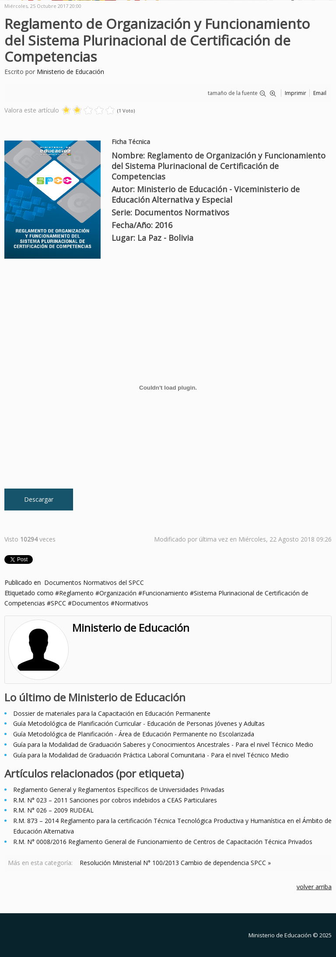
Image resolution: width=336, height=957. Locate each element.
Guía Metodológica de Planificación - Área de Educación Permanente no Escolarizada (133, 734)
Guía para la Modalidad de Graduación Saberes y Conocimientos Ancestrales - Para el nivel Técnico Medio (163, 744)
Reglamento (76, 593)
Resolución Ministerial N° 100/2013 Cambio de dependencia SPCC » (175, 862)
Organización (117, 593)
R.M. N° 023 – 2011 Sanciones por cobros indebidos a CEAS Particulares (115, 800)
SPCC (58, 603)
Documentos (90, 603)
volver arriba (314, 887)
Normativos (131, 603)
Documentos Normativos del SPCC (94, 582)
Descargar (38, 499)
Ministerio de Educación (70, 71)
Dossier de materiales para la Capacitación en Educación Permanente (111, 713)
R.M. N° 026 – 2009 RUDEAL (53, 810)
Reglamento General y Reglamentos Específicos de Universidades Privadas (118, 789)
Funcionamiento (165, 593)
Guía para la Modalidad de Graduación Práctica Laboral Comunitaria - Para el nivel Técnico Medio (151, 755)
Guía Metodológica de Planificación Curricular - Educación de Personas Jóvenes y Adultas (139, 723)
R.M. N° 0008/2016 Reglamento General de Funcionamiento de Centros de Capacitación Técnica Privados (162, 841)
